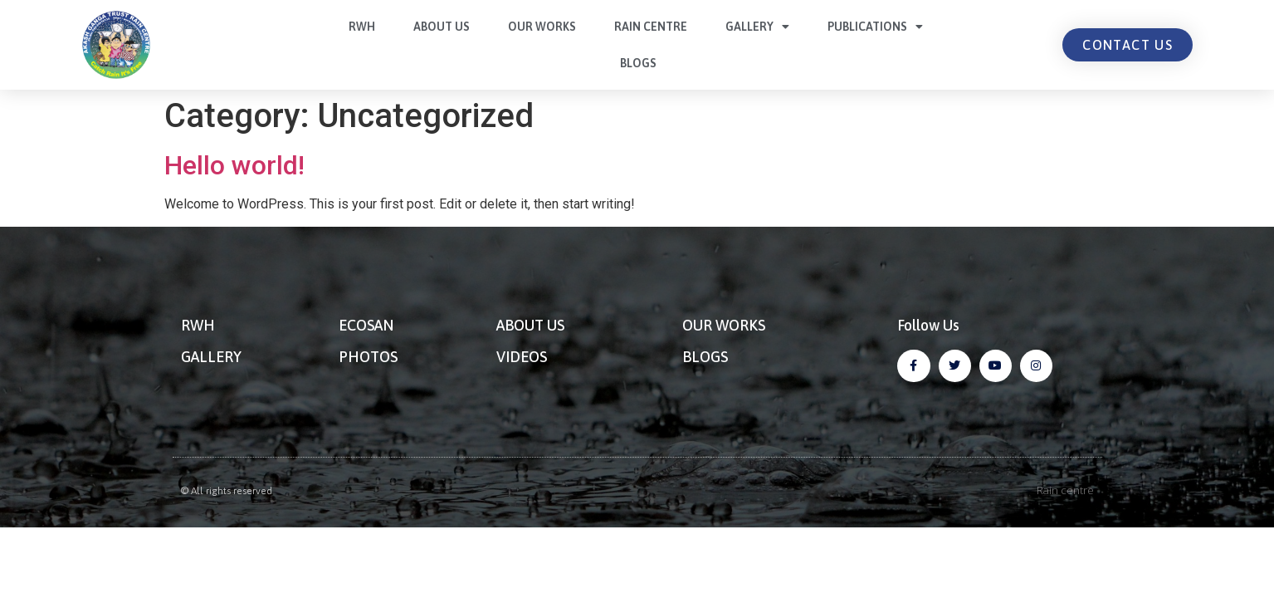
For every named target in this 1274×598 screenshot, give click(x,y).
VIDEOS (521, 356)
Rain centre (650, 26)
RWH (362, 26)
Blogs (638, 63)
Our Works (542, 26)
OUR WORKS (723, 325)
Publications (875, 26)
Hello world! (234, 165)
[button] (1127, 44)
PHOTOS (368, 356)
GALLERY (211, 356)
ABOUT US (530, 325)
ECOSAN (366, 325)
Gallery (757, 26)
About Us (441, 26)
